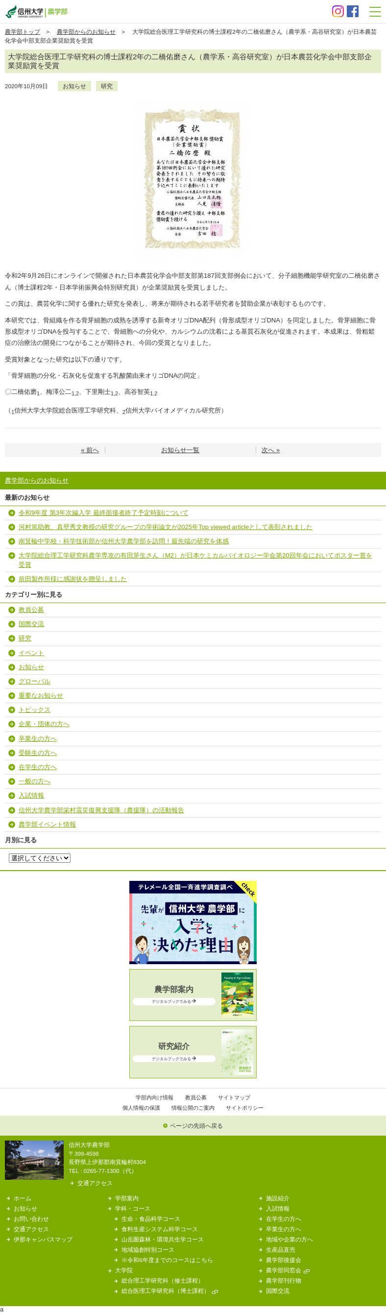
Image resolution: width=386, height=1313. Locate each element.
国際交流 (31, 624)
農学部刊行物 (283, 1280)
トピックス (34, 709)
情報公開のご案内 (193, 1108)
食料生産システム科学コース (159, 1229)
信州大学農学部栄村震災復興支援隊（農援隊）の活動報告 (101, 810)
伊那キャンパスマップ (43, 1239)
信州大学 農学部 (36, 11)
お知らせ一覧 (180, 450)
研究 (107, 86)
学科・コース (132, 1208)
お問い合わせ (31, 1219)
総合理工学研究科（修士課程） (162, 1280)
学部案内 (127, 1198)
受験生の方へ (38, 752)
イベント (31, 652)
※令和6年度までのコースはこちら (167, 1260)
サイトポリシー (245, 1108)
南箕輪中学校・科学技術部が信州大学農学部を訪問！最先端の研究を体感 (124, 541)
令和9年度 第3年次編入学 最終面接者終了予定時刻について (104, 512)
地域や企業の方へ (289, 1239)
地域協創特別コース (147, 1249)
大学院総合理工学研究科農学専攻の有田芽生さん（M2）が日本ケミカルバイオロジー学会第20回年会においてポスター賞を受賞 (195, 560)
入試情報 (31, 795)
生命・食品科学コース (150, 1219)
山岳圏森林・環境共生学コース (162, 1239)
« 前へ (90, 450)
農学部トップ (22, 31)
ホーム (22, 1198)
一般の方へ (34, 781)
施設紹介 (278, 1198)
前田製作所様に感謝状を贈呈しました (73, 579)
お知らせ (74, 86)
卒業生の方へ (38, 738)
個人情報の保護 (141, 1108)
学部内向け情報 (154, 1097)
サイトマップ (234, 1097)
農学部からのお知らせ (86, 31)
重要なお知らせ (41, 695)
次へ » (271, 450)
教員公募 (31, 609)
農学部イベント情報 (47, 824)
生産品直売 (280, 1249)
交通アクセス (95, 1183)
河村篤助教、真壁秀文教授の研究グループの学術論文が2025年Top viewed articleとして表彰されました (166, 527)
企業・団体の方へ (44, 724)
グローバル (34, 681)
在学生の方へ (38, 767)
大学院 (124, 1270)
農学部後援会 (283, 1260)
